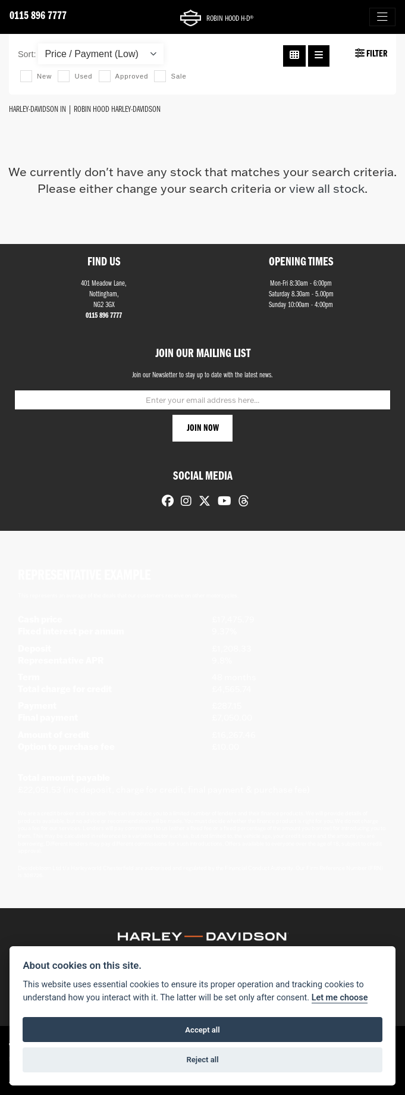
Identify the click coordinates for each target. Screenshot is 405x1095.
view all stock (327, 188)
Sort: (27, 54)
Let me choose (340, 998)
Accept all (202, 1029)
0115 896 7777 (38, 16)
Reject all (202, 1059)
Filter (371, 53)
